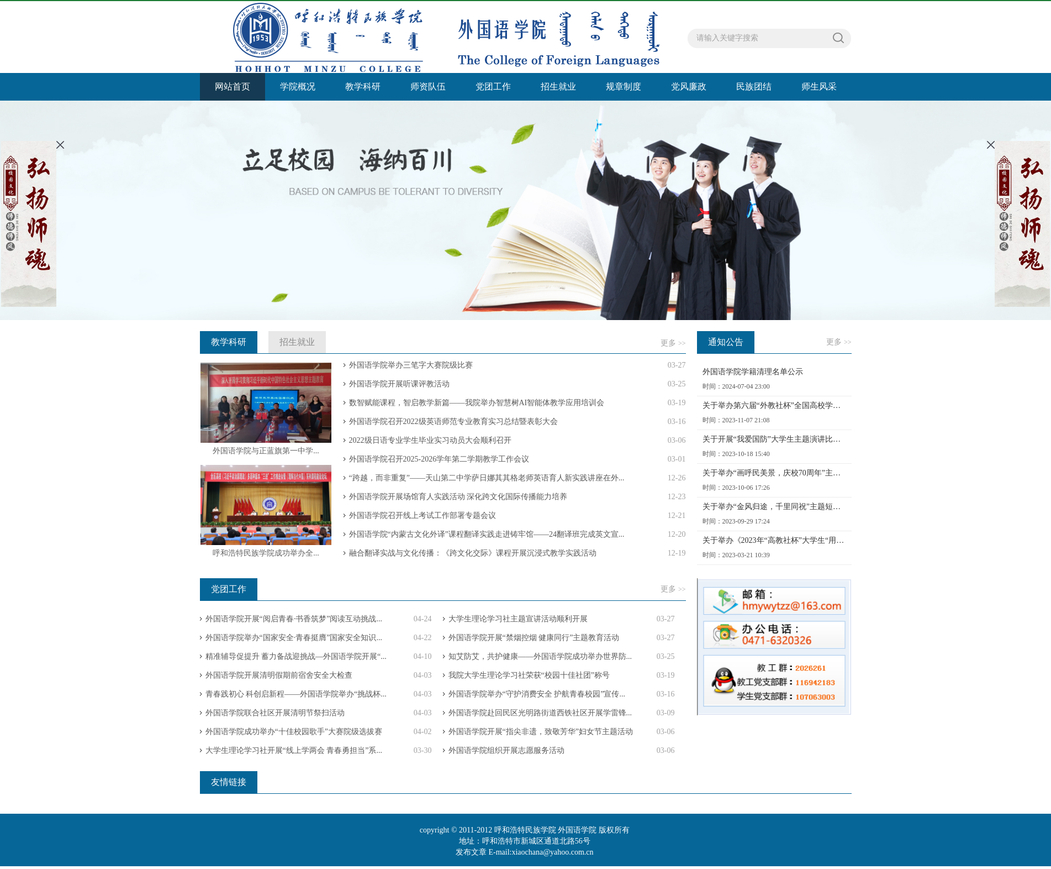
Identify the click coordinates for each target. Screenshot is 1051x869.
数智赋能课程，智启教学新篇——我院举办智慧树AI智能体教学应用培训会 (477, 403)
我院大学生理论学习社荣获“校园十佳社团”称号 (529, 675)
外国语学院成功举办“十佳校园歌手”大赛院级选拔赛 (293, 731)
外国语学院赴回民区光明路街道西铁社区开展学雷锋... (540, 713)
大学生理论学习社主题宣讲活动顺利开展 (518, 619)
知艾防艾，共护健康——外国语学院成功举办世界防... (540, 656)
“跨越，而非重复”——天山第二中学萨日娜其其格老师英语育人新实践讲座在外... (487, 478)
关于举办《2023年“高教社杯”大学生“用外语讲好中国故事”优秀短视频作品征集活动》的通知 (774, 540)
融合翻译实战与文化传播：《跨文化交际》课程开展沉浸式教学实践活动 (472, 553)
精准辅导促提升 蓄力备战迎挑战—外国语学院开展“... (296, 656)
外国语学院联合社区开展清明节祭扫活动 (275, 713)
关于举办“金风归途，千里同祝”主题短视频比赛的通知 (774, 506)
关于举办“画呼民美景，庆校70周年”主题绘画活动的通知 (774, 473)
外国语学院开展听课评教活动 (399, 384)
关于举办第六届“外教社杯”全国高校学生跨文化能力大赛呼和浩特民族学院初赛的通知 (774, 405)
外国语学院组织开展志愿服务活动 (506, 750)
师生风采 (819, 86)
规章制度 (623, 86)
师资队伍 (428, 86)
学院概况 (297, 86)
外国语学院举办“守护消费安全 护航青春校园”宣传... (536, 694)
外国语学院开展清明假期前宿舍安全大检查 (278, 675)
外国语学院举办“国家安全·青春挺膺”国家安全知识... (293, 638)
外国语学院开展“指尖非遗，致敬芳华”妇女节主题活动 (540, 731)
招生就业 (558, 86)
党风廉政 (688, 86)
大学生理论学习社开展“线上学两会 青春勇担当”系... (293, 750)
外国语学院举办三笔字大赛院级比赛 (411, 365)
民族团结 (754, 86)
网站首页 (232, 86)
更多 (673, 343)
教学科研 (363, 86)
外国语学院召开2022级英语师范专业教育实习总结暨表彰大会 (453, 421)
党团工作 (493, 86)
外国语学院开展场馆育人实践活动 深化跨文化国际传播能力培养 (458, 497)
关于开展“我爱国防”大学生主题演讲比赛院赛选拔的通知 (774, 439)
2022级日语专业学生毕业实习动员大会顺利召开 (430, 440)
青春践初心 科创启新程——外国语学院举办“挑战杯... (296, 694)
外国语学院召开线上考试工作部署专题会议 (422, 515)
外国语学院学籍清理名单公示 (753, 372)
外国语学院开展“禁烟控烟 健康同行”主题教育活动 (534, 638)
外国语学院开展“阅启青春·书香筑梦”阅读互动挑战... (293, 619)
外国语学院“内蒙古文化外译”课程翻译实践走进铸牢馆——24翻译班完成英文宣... (487, 534)
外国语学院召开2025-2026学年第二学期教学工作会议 (439, 459)
